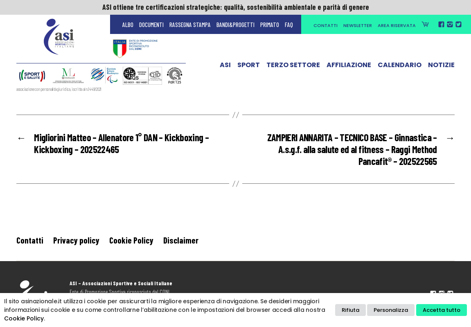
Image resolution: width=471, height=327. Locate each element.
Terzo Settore (293, 67)
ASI (225, 67)
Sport (248, 67)
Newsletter (357, 25)
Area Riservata (397, 25)
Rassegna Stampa (190, 24)
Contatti (325, 25)
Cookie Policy (131, 240)
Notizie (441, 67)
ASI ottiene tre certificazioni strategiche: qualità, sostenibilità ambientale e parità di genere (235, 6)
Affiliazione (349, 67)
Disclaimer (180, 240)
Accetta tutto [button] (441, 310)
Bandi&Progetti (235, 24)
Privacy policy (76, 240)
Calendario (399, 67)
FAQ (289, 24)
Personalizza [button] (391, 310)
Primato (269, 24)
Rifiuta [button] (350, 310)
